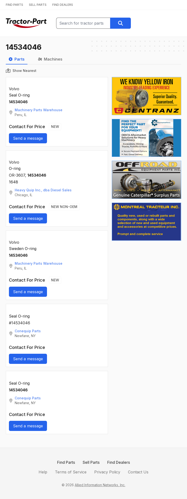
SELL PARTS (38, 5)
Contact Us (138, 472)
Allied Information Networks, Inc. (100, 485)
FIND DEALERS (62, 5)
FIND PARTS (14, 5)
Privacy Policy (107, 472)
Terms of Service (71, 472)
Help (43, 472)
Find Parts (66, 462)
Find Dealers (118, 462)
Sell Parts (91, 462)
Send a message (28, 138)
